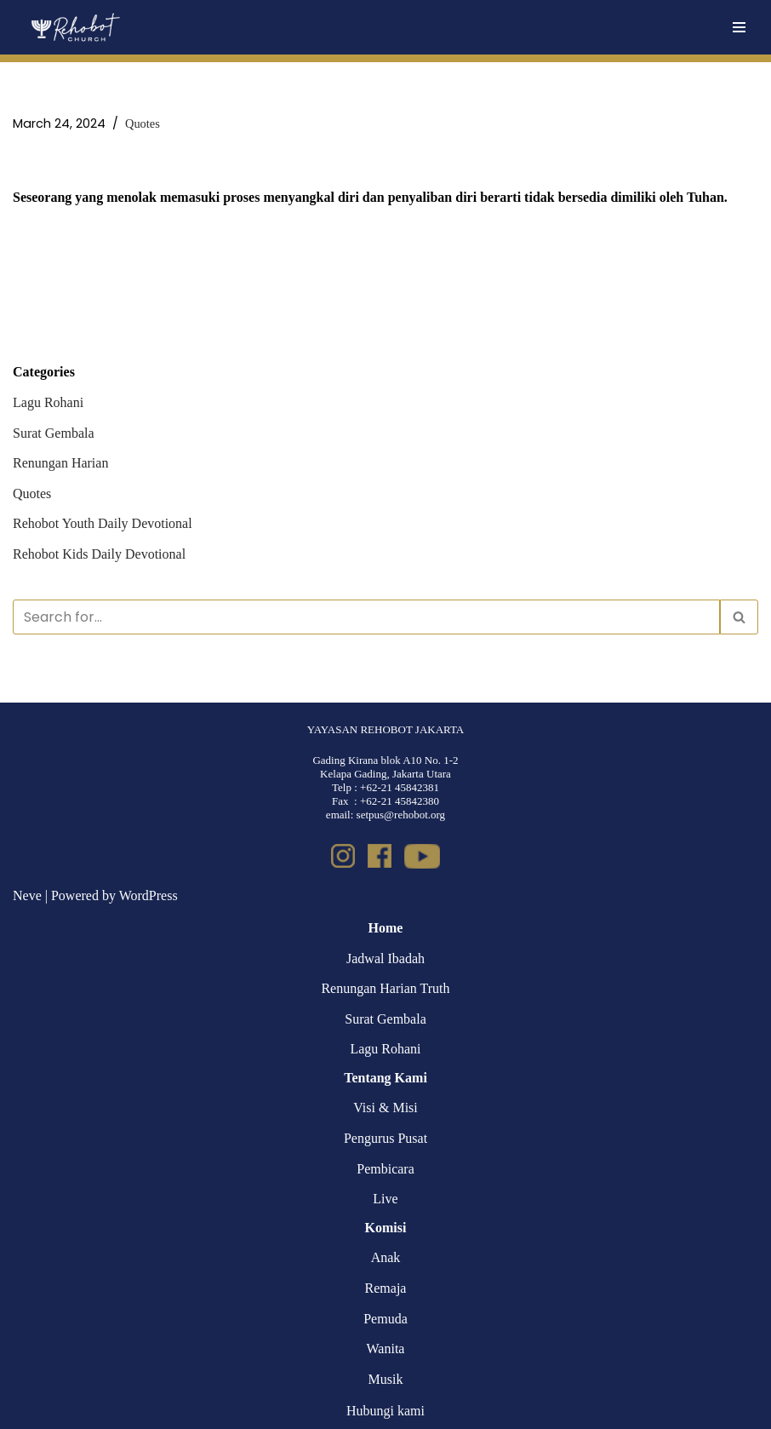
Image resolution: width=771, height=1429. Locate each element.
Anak (386, 1257)
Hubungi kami (385, 1410)
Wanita (386, 1348)
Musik (385, 1379)
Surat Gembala (53, 433)
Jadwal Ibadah (385, 958)
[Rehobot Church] (74, 27)
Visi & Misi (385, 1107)
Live (385, 1198)
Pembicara (385, 1169)
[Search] (366, 617)
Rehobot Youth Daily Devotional (102, 523)
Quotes (142, 123)
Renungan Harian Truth (385, 988)
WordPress (148, 895)
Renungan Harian (60, 463)
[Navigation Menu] (739, 27)
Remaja (386, 1288)
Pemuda (385, 1318)
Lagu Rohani (48, 402)
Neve (27, 895)
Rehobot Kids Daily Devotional (99, 554)
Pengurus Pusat (385, 1138)
